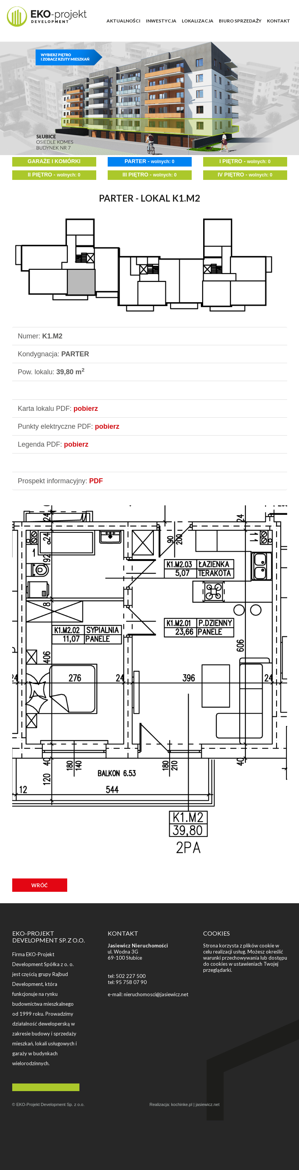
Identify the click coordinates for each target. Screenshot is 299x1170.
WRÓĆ (39, 885)
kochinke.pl (181, 1104)
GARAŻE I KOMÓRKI (53, 161)
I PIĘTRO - (245, 161)
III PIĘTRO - (150, 174)
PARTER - (149, 161)
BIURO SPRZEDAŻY (240, 21)
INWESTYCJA (161, 21)
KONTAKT (278, 21)
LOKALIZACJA (197, 21)
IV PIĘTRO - (245, 174)
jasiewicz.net (207, 1104)
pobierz (86, 408)
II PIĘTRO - (54, 174)
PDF (96, 481)
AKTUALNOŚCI (124, 21)
